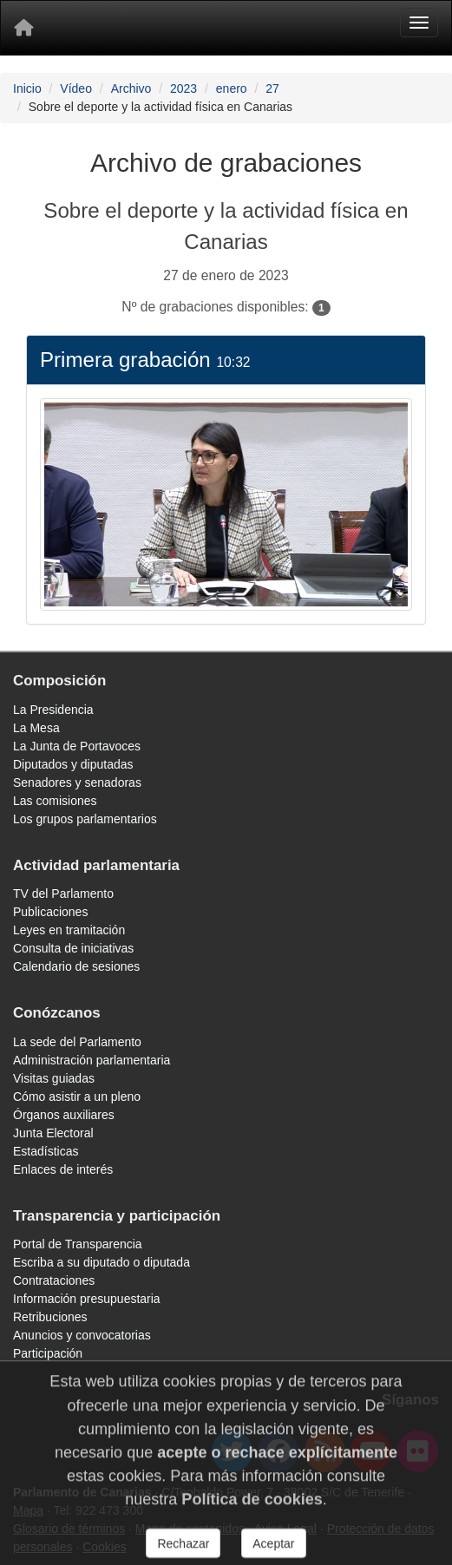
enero (231, 88)
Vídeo (76, 88)
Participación (47, 1353)
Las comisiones (55, 801)
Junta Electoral (53, 1133)
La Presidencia (53, 710)
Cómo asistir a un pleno (77, 1096)
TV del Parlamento (63, 893)
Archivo (131, 88)
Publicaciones (50, 912)
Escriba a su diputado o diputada (101, 1262)
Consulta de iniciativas (73, 948)
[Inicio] (23, 28)
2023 (183, 88)
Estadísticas (45, 1151)
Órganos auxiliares (64, 1115)
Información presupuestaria (86, 1299)
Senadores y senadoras (77, 782)
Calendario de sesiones (76, 966)
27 (272, 88)
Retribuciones (50, 1317)
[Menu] (419, 22)
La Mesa (36, 728)
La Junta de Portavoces (77, 746)
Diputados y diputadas (73, 764)
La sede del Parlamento (77, 1042)
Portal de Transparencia (77, 1244)
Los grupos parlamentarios (85, 819)
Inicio (27, 88)
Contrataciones (54, 1280)
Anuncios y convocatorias (82, 1335)
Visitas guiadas (54, 1078)
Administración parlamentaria (91, 1060)
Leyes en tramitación (69, 930)
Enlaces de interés (63, 1169)
